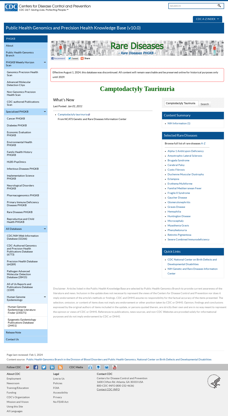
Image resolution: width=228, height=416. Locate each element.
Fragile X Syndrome (179, 193)
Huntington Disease (179, 216)
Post (51, 369)
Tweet (44, 369)
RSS (60, 369)
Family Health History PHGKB (19, 153)
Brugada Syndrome (178, 160)
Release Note (13, 332)
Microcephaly (176, 221)
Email (27, 369)
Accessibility (60, 392)
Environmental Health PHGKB (19, 144)
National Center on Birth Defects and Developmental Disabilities (174, 359)
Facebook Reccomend (58, 58)
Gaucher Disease (177, 197)
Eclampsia (173, 179)
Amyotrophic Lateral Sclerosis (185, 156)
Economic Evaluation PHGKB (19, 134)
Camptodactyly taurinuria (73, 114)
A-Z (203, 143)
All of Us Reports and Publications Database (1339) (20, 287)
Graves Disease (176, 207)
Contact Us (12, 339)
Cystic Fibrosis (176, 170)
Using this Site (15, 406)
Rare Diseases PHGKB (20, 212)
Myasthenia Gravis (178, 225)
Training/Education (18, 388)
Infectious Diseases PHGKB (23, 169)
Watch (99, 369)
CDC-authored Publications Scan (23, 103)
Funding (11, 392)
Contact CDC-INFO (108, 389)
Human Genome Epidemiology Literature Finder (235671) (21, 310)
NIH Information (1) (179, 123)
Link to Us (58, 378)
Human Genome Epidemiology (16, 298)
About (9, 45)
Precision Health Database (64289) (22, 263)
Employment (14, 378)
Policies (57, 383)
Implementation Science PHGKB (20, 177)
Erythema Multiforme (180, 184)
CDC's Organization (18, 397)
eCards (107, 369)
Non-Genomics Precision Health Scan (21, 93)
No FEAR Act (60, 402)
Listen (90, 369)
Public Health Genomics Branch (20, 54)
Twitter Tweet (73, 58)
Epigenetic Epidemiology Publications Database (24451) (22, 323)
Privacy (57, 397)
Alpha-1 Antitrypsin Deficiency (186, 151)
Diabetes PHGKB (17, 125)
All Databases (14, 229)
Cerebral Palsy (176, 165)
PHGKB (10, 39)
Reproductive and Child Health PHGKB (20, 220)
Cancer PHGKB (16, 118)
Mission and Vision (18, 402)
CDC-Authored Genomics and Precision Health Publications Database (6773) (22, 250)
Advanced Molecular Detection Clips (19, 84)
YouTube (116, 369)
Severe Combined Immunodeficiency (188, 239)
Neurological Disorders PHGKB (20, 187)
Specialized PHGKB (17, 112)
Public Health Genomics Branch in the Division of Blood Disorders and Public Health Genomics (81, 359)
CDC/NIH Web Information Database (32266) (23, 237)
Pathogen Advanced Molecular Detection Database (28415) (19, 274)
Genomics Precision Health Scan (22, 74)
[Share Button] (85, 58)
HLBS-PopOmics (16, 162)
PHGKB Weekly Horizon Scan (20, 64)
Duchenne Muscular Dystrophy (186, 174)
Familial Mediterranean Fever (185, 188)
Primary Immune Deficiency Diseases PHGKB (23, 204)
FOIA (56, 388)
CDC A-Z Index (207, 19)
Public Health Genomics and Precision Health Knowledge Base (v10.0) (73, 28)
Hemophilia (174, 211)
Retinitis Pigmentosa (179, 235)
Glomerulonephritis (179, 202)
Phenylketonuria (177, 230)
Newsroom (13, 383)
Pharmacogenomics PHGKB (23, 195)
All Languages (14, 411)
